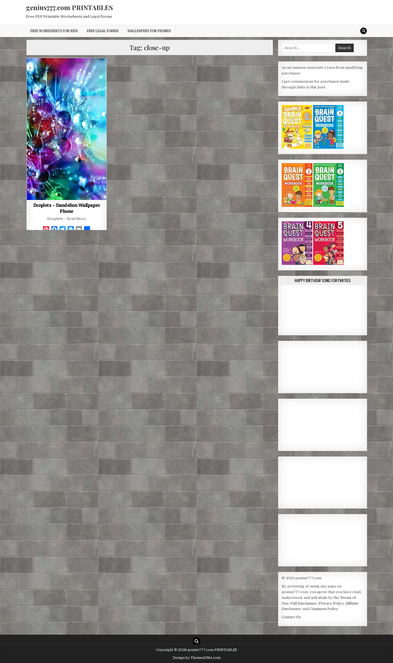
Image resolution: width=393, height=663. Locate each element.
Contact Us (291, 617)
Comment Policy (323, 609)
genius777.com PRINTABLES (69, 7)
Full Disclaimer (303, 603)
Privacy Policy (331, 603)
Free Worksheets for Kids (54, 31)
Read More (76, 219)
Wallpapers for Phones (149, 31)
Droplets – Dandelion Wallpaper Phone (66, 208)
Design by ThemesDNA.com (197, 658)
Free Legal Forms (103, 31)
